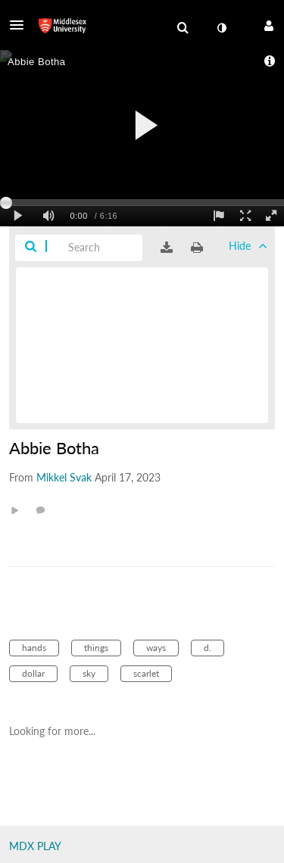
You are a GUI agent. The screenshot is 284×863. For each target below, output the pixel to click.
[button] (21, 25)
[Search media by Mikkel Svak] (64, 477)
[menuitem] (182, 28)
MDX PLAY (35, 846)
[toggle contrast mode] (221, 28)
